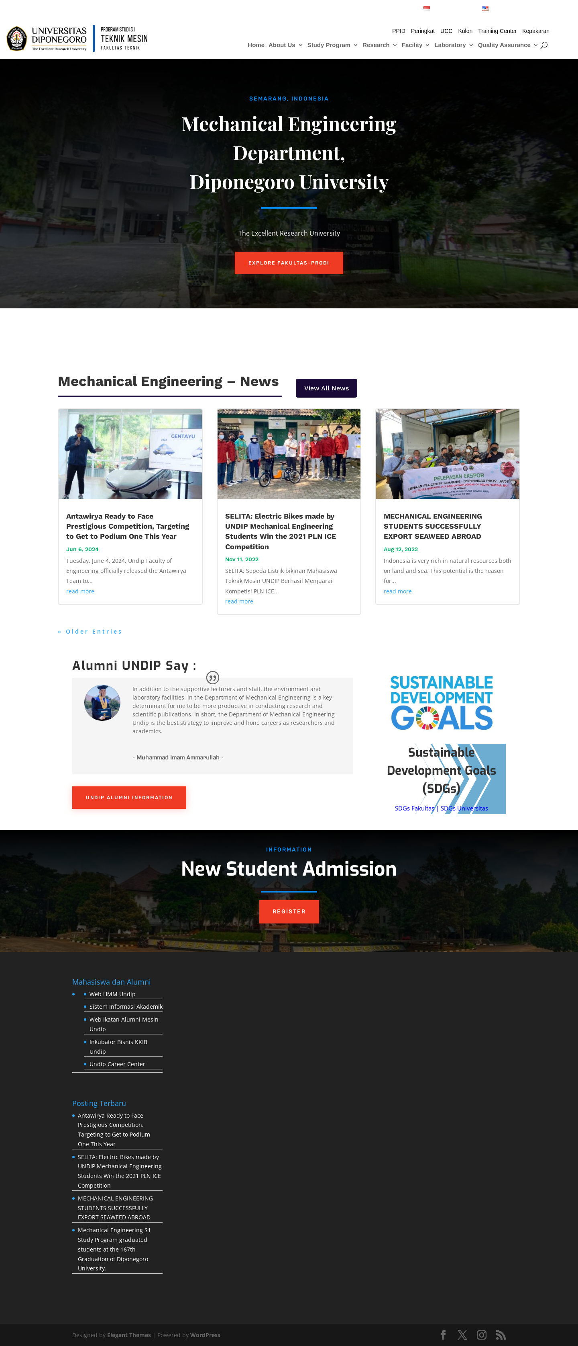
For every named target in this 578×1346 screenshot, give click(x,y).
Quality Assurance (504, 45)
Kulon (465, 31)
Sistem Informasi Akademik (126, 1006)
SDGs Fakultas (414, 808)
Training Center (497, 31)
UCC (446, 31)
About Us (282, 45)
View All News (326, 388)
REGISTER (289, 911)
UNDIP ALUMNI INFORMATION (129, 797)
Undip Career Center (117, 1064)
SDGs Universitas (464, 808)
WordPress (205, 1335)
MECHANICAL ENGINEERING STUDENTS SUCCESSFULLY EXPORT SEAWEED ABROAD (433, 526)
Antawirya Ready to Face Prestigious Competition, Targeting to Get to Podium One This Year (127, 526)
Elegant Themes (129, 1335)
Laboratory (450, 45)
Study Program (329, 45)
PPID (398, 31)
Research (376, 45)
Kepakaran (536, 31)
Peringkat (423, 31)
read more (80, 591)
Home (256, 45)
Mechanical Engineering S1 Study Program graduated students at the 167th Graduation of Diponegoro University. (114, 1249)
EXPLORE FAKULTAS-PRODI (289, 263)
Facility (412, 45)
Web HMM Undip (113, 994)
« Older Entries (90, 631)
